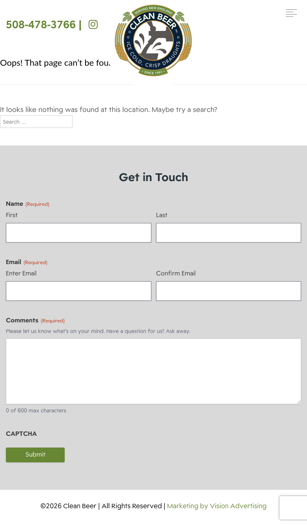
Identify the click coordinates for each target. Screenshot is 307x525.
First (12, 215)
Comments (35, 320)
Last (161, 215)
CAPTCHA (21, 434)
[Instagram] (91, 24)
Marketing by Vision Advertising (217, 506)
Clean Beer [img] (153, 40)
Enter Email (21, 273)
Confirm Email (176, 273)
